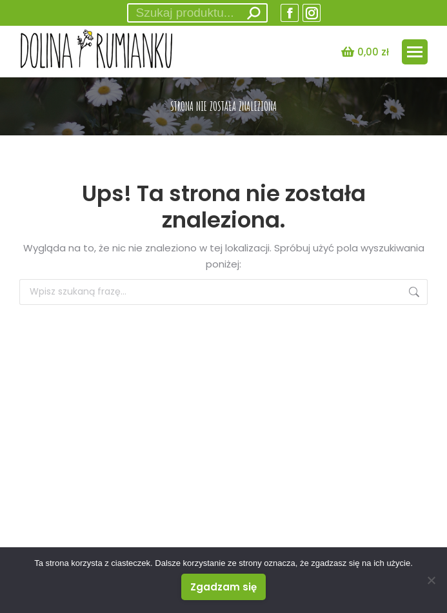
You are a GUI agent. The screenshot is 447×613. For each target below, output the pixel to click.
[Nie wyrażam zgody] (430, 580)
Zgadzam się (223, 587)
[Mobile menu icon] (415, 51)
